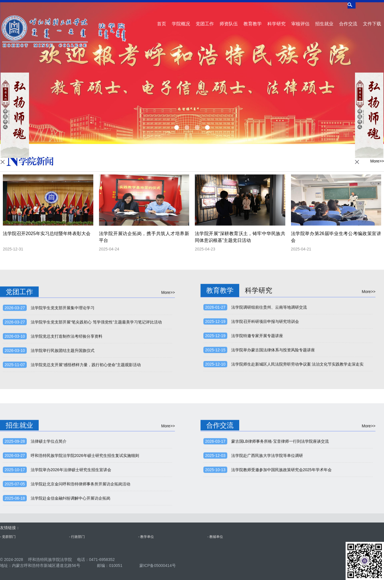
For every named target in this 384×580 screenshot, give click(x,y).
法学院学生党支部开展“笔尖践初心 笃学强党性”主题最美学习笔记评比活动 (96, 401)
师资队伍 (229, 18)
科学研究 (276, 18)
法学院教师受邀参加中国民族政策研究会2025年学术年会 (281, 549)
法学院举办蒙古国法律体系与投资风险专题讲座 (273, 429)
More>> (377, 162)
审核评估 (300, 18)
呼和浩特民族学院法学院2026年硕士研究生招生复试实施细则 (85, 535)
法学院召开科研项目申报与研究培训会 (265, 401)
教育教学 (252, 18)
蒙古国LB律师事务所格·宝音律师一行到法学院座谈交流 (280, 521)
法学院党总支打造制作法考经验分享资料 (66, 416)
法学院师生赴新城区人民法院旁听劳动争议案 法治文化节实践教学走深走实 (297, 443)
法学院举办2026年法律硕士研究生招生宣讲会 (71, 549)
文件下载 (372, 18)
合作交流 (348, 18)
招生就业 (324, 18)
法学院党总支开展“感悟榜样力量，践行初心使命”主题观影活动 (86, 444)
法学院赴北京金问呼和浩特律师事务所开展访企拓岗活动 (80, 563)
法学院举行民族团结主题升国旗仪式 (62, 430)
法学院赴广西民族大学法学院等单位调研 (267, 535)
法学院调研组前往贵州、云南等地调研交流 (269, 386)
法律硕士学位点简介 (49, 521)
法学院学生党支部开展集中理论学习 (62, 387)
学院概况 (181, 18)
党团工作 (205, 18)
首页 (161, 18)
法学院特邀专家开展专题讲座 (257, 415)
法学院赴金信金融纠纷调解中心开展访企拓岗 (70, 577)
